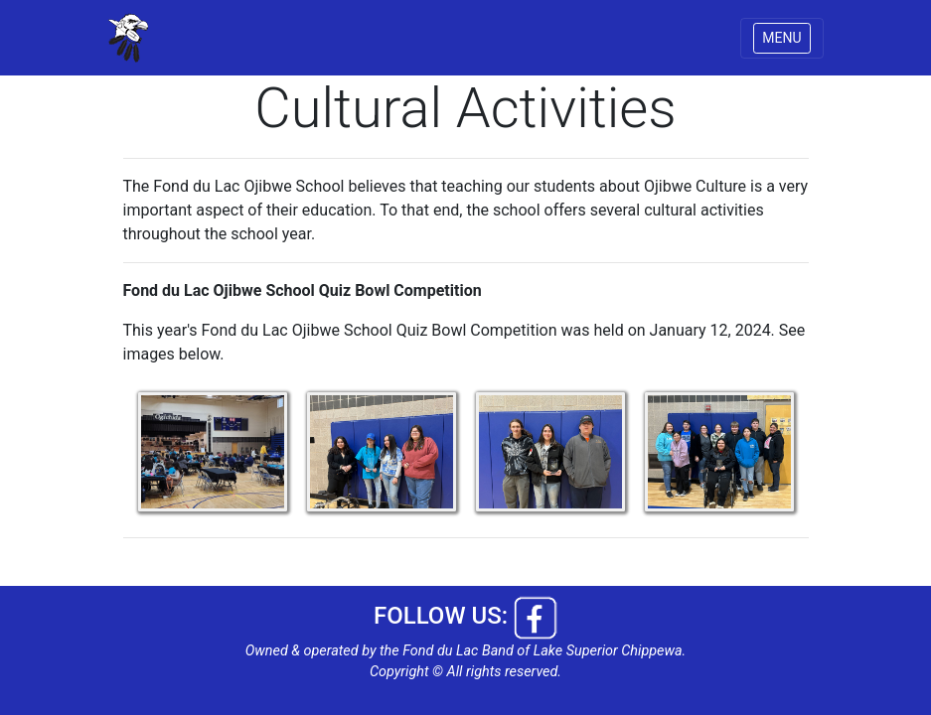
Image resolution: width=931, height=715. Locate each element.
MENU (781, 38)
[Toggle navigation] (781, 38)
